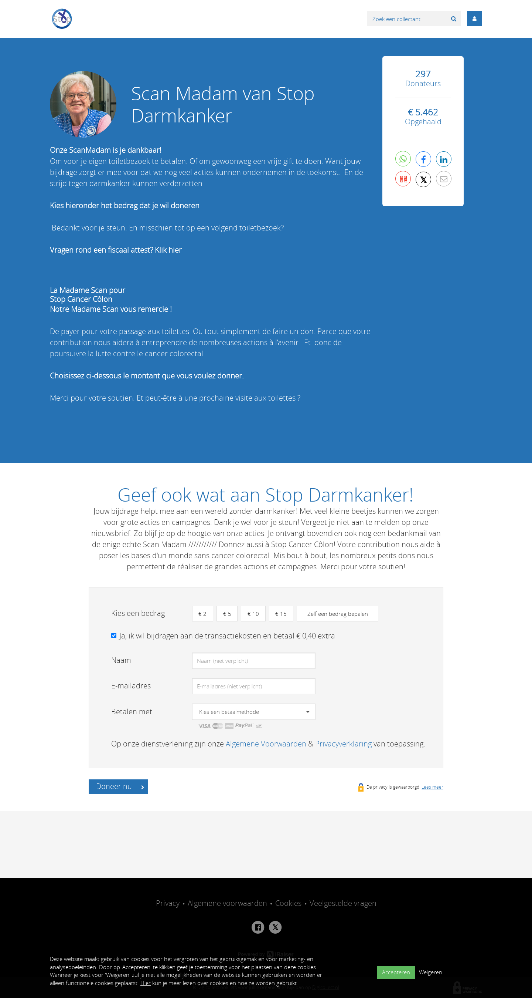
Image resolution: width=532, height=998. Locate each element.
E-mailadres (131, 686)
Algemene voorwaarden (227, 903)
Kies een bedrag (138, 613)
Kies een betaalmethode (229, 712)
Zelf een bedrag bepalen (342, 613)
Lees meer (432, 787)
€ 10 (256, 613)
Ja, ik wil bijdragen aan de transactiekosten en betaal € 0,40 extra (227, 636)
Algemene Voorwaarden (266, 744)
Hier (145, 983)
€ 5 (229, 613)
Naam (121, 660)
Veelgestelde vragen (343, 903)
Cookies (288, 903)
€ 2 (203, 613)
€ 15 (284, 613)
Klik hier (168, 250)
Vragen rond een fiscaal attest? (102, 250)
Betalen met (131, 712)
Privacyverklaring (343, 744)
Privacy (168, 903)
